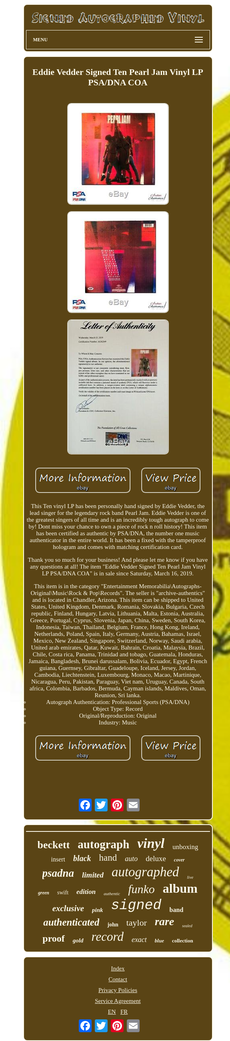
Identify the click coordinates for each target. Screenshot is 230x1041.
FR (124, 1012)
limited (93, 875)
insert (58, 859)
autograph (103, 844)
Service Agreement (118, 1001)
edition (86, 892)
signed (136, 906)
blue (159, 941)
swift (62, 893)
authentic (112, 893)
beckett (54, 845)
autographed (145, 872)
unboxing (185, 847)
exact (139, 940)
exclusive (68, 908)
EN (112, 1012)
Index (117, 968)
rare (164, 921)
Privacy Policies (117, 990)
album (180, 888)
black (82, 858)
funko (141, 889)
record (108, 937)
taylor (136, 923)
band (177, 909)
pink (97, 910)
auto (131, 859)
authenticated (71, 922)
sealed (187, 926)
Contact (117, 979)
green (43, 893)
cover (179, 860)
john (112, 925)
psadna (58, 873)
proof (53, 938)
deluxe (156, 858)
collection (182, 941)
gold (78, 940)
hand (108, 858)
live (190, 877)
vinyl (150, 843)
